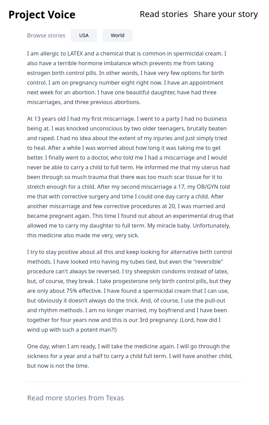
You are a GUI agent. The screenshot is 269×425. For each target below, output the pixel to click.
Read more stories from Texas (75, 397)
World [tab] (117, 35)
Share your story (226, 13)
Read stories (164, 13)
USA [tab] (84, 35)
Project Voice (41, 14)
